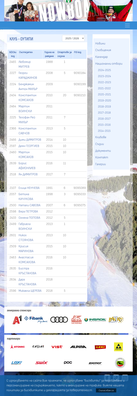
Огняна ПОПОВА (29, 217)
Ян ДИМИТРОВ (28, 174)
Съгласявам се (106, 390)
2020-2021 (104, 94)
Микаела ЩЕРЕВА (30, 290)
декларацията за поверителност (69, 390)
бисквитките (33, 390)
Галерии (100, 164)
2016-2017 (104, 118)
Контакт (101, 157)
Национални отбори (108, 63)
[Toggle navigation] (127, 25)
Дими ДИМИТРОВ (30, 139)
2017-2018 (104, 112)
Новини (100, 43)
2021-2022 (104, 88)
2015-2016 (104, 124)
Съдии (99, 144)
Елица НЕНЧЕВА (29, 188)
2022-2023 (104, 82)
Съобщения (103, 50)
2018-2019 (104, 106)
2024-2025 (104, 70)
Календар (101, 57)
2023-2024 (104, 76)
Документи (103, 150)
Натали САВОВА (29, 205)
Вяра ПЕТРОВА (28, 211)
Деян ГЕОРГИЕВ (29, 146)
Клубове (100, 137)
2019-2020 (104, 100)
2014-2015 (104, 130)
